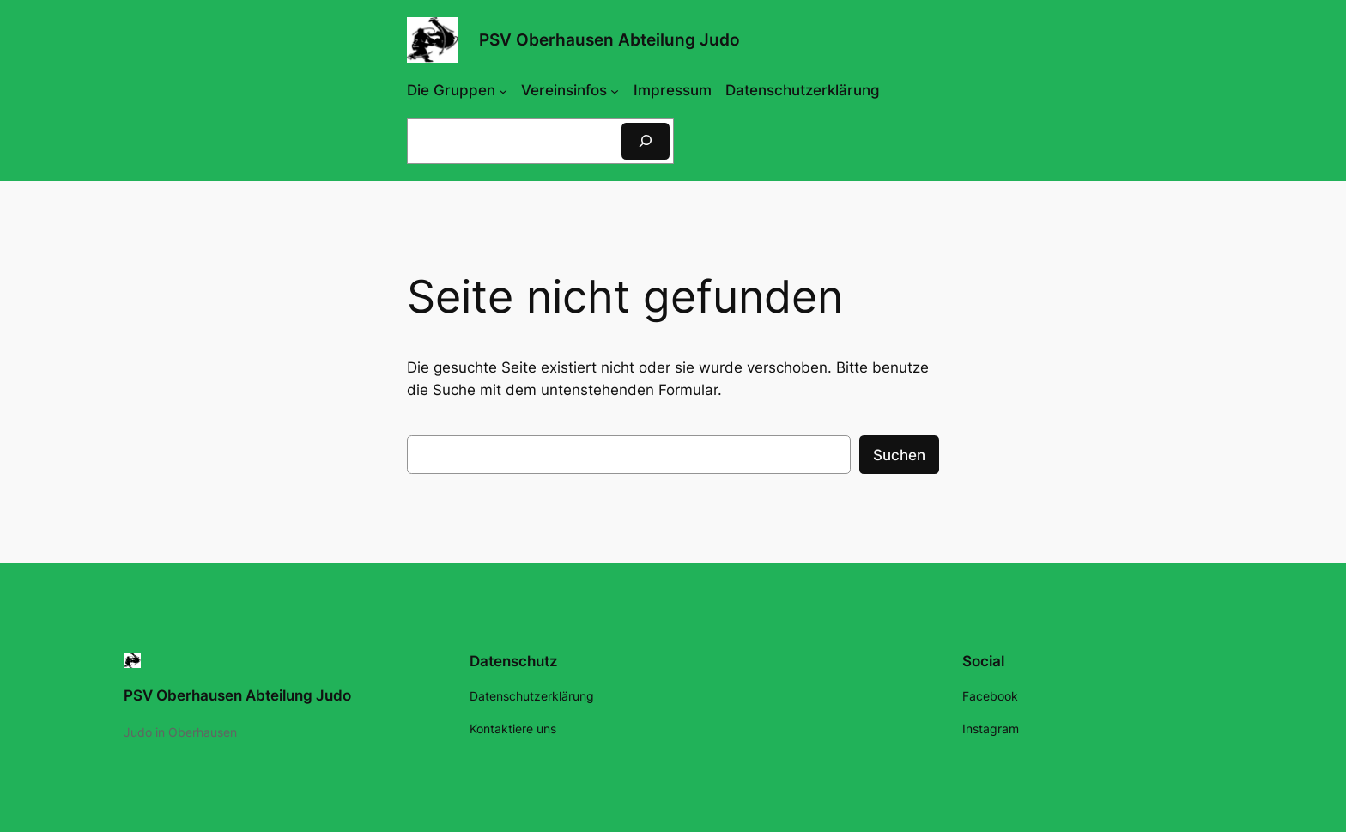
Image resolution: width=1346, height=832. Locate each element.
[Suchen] (645, 141)
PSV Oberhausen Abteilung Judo (609, 39)
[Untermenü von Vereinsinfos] (614, 90)
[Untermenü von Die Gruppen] (503, 90)
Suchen (899, 455)
